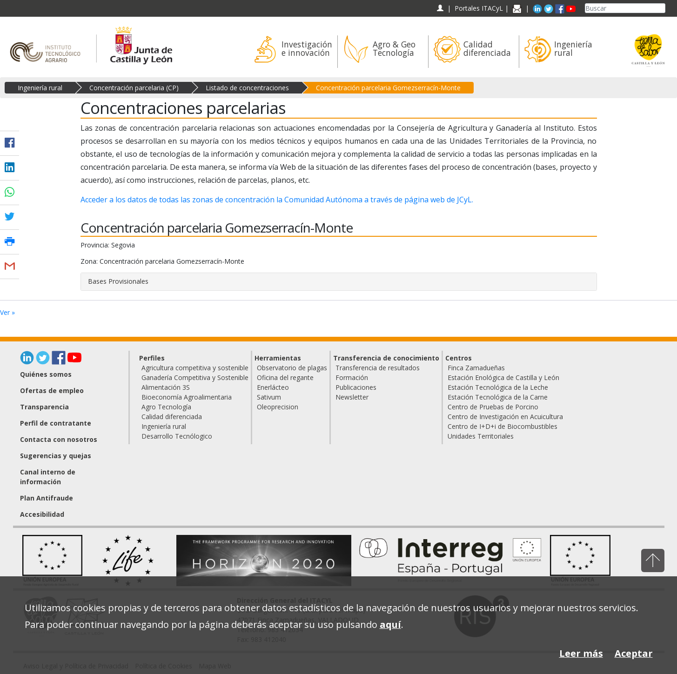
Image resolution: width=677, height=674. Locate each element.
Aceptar (634, 653)
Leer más (581, 653)
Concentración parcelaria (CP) (134, 87)
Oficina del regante (285, 377)
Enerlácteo (273, 387)
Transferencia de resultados (377, 367)
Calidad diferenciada (171, 416)
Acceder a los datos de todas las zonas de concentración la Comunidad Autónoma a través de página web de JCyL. (276, 199)
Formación (351, 377)
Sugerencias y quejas (55, 455)
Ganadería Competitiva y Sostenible (194, 377)
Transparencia (44, 406)
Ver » (7, 312)
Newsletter (352, 397)
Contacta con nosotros (58, 439)
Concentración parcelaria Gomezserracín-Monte (388, 87)
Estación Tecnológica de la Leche (498, 387)
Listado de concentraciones (247, 87)
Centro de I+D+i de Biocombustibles (502, 426)
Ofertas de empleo (52, 390)
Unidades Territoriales (481, 436)
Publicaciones (355, 387)
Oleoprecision (277, 406)
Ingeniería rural (40, 87)
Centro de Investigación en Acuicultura (505, 416)
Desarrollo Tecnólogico (176, 436)
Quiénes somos (46, 374)
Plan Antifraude (46, 498)
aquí (390, 624)
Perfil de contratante (55, 423)
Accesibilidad (42, 514)
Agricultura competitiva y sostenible (194, 367)
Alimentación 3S (165, 387)
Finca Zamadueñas (476, 367)
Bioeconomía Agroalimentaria (186, 397)
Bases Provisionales (118, 281)
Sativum (269, 397)
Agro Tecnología (166, 406)
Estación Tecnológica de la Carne (498, 397)
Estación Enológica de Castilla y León (503, 377)
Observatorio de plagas (292, 367)
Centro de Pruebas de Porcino (493, 406)
